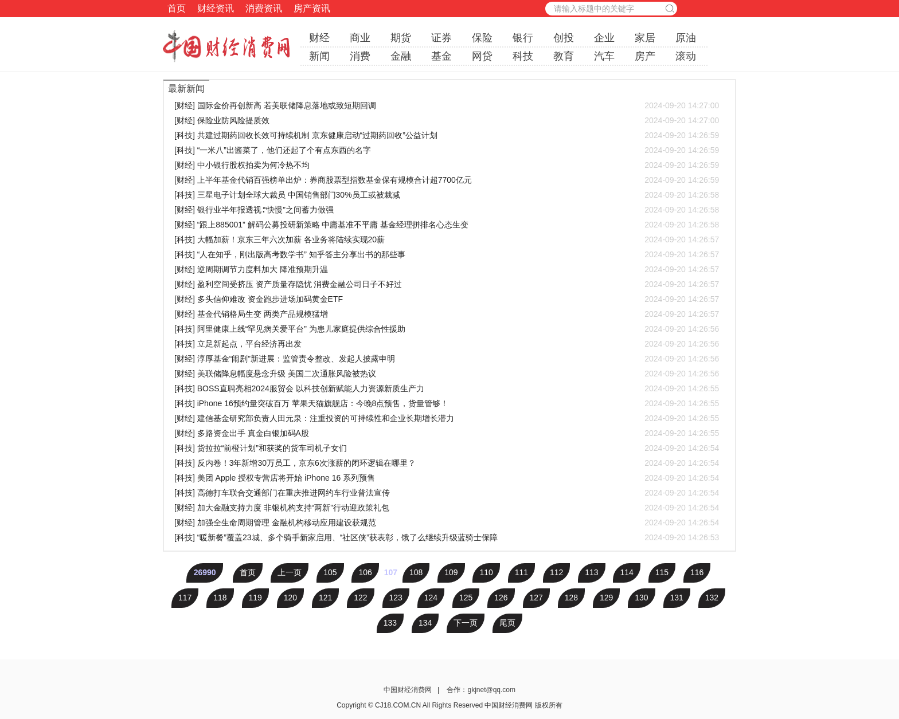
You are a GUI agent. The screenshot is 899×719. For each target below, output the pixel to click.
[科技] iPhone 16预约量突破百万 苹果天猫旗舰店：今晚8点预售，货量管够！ (446, 403)
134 (425, 622)
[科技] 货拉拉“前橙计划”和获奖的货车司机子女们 (446, 448)
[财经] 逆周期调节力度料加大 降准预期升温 (446, 269)
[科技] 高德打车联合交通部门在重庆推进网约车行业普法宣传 (446, 492)
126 (500, 597)
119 (255, 597)
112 (556, 572)
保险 (482, 38)
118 (219, 597)
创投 (563, 38)
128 (571, 597)
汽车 (604, 56)
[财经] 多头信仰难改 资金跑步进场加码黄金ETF (446, 299)
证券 (441, 38)
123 (395, 597)
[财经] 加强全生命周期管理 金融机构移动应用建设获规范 (446, 522)
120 (290, 597)
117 (184, 597)
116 (696, 572)
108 (416, 572)
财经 (319, 38)
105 (330, 572)
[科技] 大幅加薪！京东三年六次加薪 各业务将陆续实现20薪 (446, 239)
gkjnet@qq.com (491, 690)
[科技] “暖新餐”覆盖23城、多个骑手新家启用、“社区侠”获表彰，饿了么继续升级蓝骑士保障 (446, 537)
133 (390, 622)
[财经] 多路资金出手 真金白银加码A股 (446, 433)
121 (325, 597)
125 (465, 597)
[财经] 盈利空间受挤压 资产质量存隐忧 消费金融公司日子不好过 (446, 284)
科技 (523, 56)
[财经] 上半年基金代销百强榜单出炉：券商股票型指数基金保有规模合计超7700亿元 (446, 179)
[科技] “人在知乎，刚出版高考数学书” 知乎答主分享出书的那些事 (446, 254)
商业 (360, 38)
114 (626, 572)
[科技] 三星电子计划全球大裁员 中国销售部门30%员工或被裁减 (446, 194)
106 (365, 572)
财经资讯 (215, 8)
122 (360, 597)
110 (486, 572)
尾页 (507, 622)
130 (641, 597)
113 (591, 572)
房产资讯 (312, 8)
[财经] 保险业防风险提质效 (446, 120)
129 (606, 597)
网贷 (482, 56)
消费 (360, 56)
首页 (176, 8)
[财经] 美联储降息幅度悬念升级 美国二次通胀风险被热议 (446, 373)
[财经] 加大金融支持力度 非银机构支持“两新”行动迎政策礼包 (446, 507)
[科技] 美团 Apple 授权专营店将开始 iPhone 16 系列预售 (446, 477)
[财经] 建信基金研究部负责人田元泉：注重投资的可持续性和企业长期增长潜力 (446, 418)
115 (662, 572)
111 (521, 572)
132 (711, 597)
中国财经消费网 (408, 690)
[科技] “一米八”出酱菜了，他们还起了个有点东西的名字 (446, 150)
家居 (645, 38)
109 (451, 572)
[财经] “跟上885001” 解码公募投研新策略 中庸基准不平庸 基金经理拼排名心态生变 (446, 224)
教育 (563, 56)
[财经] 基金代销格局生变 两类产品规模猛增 (446, 314)
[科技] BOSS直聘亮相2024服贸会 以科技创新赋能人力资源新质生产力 (446, 388)
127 (536, 597)
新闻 (319, 56)
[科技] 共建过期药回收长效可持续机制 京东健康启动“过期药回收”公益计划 (446, 135)
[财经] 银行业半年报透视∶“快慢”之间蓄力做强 (446, 209)
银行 (523, 38)
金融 (400, 56)
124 (430, 597)
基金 (441, 56)
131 (676, 597)
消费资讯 (263, 8)
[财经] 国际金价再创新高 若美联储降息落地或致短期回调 (446, 105)
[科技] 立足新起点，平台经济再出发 (446, 343)
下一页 (466, 622)
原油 (685, 38)
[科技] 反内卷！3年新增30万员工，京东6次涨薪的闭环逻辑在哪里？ (446, 462)
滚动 (685, 56)
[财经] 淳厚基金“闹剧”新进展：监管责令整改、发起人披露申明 (446, 358)
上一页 (289, 572)
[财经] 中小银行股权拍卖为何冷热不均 (446, 165)
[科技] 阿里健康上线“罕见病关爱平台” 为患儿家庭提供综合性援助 (446, 328)
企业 (604, 38)
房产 (645, 56)
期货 (400, 38)
